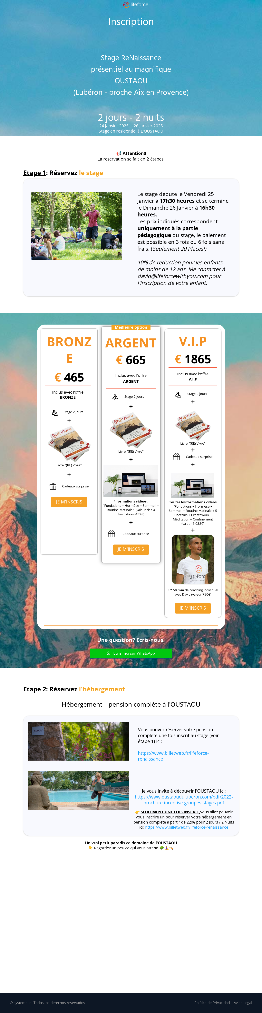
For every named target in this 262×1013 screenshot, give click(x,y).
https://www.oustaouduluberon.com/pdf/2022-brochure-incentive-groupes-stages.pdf (184, 800)
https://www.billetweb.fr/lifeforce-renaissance (173, 756)
